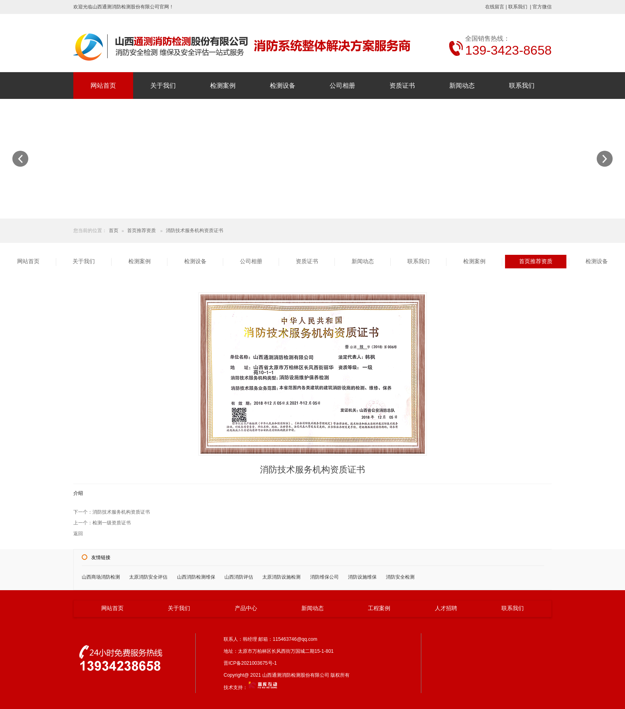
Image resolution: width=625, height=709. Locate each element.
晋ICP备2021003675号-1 (252, 663)
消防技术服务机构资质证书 (194, 230)
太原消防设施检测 (281, 577)
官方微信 (542, 7)
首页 (113, 230)
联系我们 (517, 7)
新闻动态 (462, 85)
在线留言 (494, 7)
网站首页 (103, 85)
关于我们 (163, 85)
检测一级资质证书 (111, 523)
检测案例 (223, 85)
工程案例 (379, 608)
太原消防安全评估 (148, 577)
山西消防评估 (238, 577)
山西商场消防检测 (101, 577)
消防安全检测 (400, 577)
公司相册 (342, 85)
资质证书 (402, 85)
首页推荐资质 (141, 230)
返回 (78, 533)
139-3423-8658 (508, 50)
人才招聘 (446, 608)
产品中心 (246, 608)
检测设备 (282, 85)
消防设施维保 (362, 577)
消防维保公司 (324, 577)
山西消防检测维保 (196, 577)
